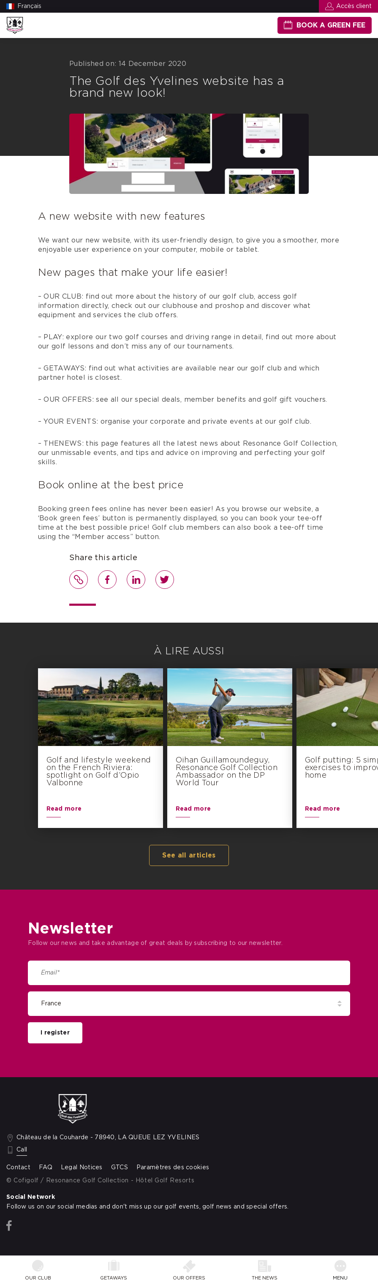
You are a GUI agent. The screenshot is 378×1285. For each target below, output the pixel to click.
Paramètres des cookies (172, 1168)
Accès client (354, 6)
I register (55, 1033)
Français (29, 6)
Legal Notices (82, 1168)
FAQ (45, 1168)
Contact (18, 1168)
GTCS (119, 1168)
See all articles (188, 855)
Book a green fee (330, 25)
